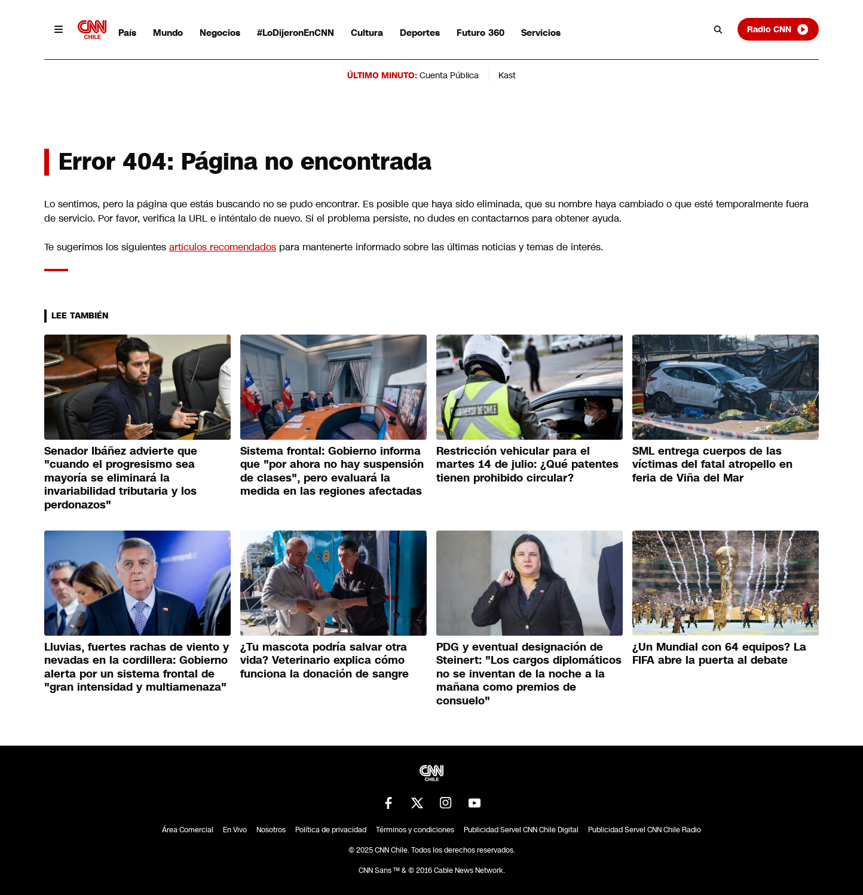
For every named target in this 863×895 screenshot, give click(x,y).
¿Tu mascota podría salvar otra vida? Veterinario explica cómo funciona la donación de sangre (324, 660)
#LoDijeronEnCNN (295, 32)
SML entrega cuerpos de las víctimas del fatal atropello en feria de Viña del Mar (712, 464)
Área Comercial (187, 830)
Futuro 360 (480, 32)
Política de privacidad (330, 830)
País (127, 32)
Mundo (168, 32)
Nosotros (271, 830)
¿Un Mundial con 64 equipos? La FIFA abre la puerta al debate (719, 654)
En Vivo (235, 830)
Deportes (420, 32)
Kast (507, 75)
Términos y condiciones (415, 830)
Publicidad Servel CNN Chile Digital (521, 830)
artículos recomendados (222, 247)
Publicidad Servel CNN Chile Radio (644, 830)
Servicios (541, 32)
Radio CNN (778, 29)
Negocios (220, 32)
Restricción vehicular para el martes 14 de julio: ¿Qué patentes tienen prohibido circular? (527, 464)
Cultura (367, 32)
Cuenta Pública (449, 75)
